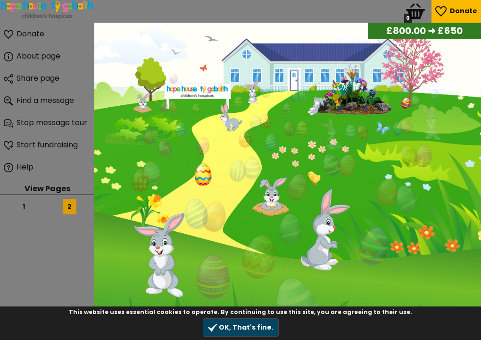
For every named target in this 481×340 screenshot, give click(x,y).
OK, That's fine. (241, 327)
